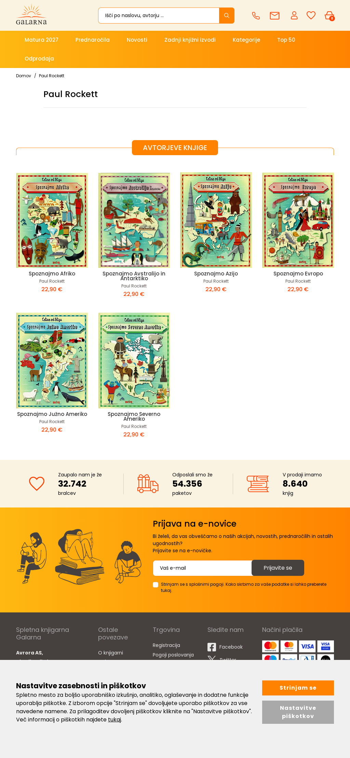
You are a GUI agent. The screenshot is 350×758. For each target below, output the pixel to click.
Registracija (166, 645)
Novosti (137, 39)
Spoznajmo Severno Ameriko (134, 416)
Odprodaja (39, 58)
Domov (23, 76)
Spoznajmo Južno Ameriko (52, 414)
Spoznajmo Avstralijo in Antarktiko (134, 276)
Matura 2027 (41, 39)
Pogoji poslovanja (173, 654)
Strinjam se (298, 688)
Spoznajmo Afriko (52, 273)
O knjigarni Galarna (110, 657)
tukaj (114, 719)
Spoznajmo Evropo (298, 273)
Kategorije (246, 39)
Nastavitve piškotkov (298, 712)
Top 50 (286, 39)
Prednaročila (93, 39)
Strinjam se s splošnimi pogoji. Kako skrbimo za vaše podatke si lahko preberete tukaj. (243, 587)
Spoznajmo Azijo (216, 273)
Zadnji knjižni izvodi (190, 39)
